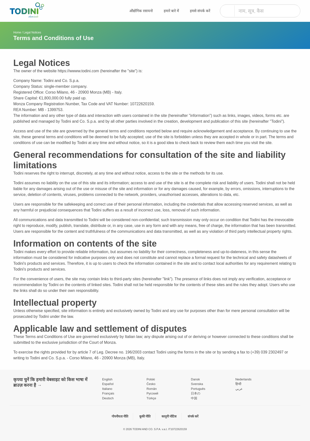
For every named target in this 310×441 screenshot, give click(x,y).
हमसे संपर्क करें (200, 11)
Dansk (195, 379)
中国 (194, 398)
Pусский (152, 393)
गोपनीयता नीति (120, 416)
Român (152, 389)
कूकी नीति (145, 416)
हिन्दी (238, 384)
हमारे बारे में (171, 11)
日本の (195, 393)
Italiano (107, 389)
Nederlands (243, 379)
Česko (151, 384)
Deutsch (108, 398)
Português (198, 389)
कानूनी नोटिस (169, 416)
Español (108, 384)
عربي (239, 389)
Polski (151, 379)
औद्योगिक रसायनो (141, 11)
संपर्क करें (193, 416)
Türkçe (151, 398)
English (107, 379)
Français (108, 393)
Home (17, 32)
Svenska (197, 384)
